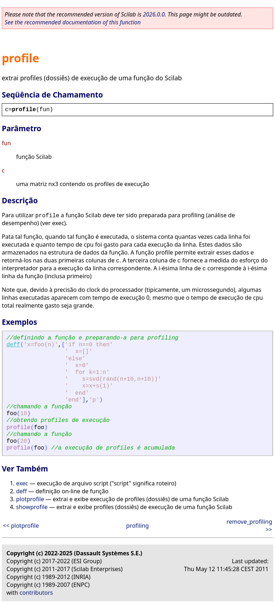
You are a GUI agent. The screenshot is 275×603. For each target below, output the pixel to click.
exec (22, 483)
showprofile (32, 507)
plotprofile (30, 499)
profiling (137, 526)
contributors (36, 593)
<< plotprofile (21, 526)
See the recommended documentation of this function (73, 22)
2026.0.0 (154, 14)
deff (13, 345)
